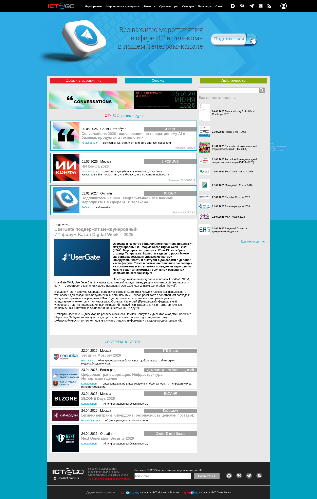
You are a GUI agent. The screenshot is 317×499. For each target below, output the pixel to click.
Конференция (89, 383)
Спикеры (188, 6)
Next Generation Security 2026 (107, 438)
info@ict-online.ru (68, 478)
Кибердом (170, 410)
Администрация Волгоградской (170, 370)
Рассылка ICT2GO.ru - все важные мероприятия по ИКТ (168, 470)
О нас (219, 6)
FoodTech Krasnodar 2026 (239, 171)
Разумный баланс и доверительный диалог (229, 230)
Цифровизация (112, 383)
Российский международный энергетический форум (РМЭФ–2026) (234, 161)
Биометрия (167, 360)
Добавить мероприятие (83, 80)
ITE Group (170, 350)
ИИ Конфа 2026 (95, 166)
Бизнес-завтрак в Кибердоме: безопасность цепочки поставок (137, 415)
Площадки (204, 6)
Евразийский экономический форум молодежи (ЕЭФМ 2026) (234, 148)
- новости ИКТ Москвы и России (159, 492)
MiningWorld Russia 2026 (239, 185)
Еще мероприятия (253, 241)
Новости (149, 6)
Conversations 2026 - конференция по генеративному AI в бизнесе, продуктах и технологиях (133, 136)
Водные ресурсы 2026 (237, 206)
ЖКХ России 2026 (235, 216)
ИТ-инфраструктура (179, 383)
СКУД (107, 363)
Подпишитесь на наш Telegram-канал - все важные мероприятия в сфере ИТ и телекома (127, 200)
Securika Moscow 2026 (101, 355)
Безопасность (151, 360)
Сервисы (158, 80)
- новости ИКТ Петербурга (215, 492)
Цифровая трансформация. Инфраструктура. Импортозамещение (122, 377)
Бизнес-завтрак (90, 420)
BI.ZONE (170, 393)
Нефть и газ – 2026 (235, 131)
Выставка (87, 360)
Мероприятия (93, 6)
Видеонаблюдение (92, 363)
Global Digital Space (170, 433)
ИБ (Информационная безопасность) (120, 360)
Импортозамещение (93, 386)
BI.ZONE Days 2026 (98, 399)
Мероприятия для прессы (123, 6)
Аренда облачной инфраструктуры (109, 478)
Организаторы (168, 6)
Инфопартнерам (233, 80)
